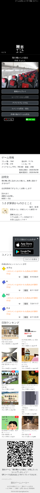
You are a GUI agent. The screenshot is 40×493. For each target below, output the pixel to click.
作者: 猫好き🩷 (26, 434)
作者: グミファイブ (27, 387)
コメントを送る (31, 259)
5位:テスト (10, 378)
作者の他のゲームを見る (20, 114)
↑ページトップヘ (7, 479)
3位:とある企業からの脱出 (10, 355)
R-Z (7, 294)
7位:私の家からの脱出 (10, 399)
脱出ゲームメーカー (20, 482)
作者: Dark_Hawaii (7, 342)
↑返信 (26, 277)
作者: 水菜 (25, 366)
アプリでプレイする (20, 103)
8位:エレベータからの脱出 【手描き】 (30, 400)
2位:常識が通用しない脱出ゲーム (30, 334)
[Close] (37, 238)
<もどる (3, 52)
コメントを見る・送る (20, 109)
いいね (9, 119)
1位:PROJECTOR (10, 333)
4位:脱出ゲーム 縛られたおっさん (30, 356)
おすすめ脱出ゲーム (13, 486)
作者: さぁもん (20, 60)
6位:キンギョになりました (30, 378)
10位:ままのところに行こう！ (30, 424)
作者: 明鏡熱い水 (7, 434)
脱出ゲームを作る (27, 486)
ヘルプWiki (8, 488)
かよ (8, 308)
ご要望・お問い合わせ (21, 488)
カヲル (9, 268)
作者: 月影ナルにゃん (8, 408)
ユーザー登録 (28, 1)
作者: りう (25, 344)
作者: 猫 (4, 387)
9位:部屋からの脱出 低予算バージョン (10, 424)
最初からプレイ (20, 91)
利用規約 (32, 488)
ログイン (35, 1)
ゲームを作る (19, 1)
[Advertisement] (20, 23)
